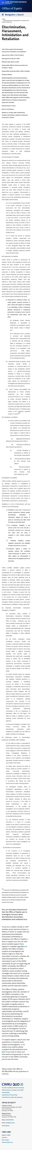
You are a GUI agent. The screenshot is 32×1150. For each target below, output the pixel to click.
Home (3, 19)
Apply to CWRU (6, 1135)
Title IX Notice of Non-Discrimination (12, 1097)
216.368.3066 (10, 1120)
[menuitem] (16, 1135)
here (25, 919)
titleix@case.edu (10, 1123)
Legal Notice (5, 1095)
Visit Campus (5, 1140)
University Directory (7, 1142)
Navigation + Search (12, 15)
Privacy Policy (13, 1095)
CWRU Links (6, 1132)
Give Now (4, 1137)
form (16, 1059)
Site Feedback (6, 1125)
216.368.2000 (5, 1092)
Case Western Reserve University (15, 1087)
